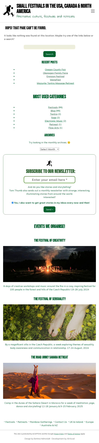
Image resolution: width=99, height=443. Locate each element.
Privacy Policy (59, 434)
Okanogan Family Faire (55, 73)
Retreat (53, 124)
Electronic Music (54, 120)
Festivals (53, 107)
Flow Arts (53, 127)
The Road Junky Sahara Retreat (49, 357)
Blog (53, 110)
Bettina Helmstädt (42, 438)
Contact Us (61, 421)
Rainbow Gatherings (41, 421)
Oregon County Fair (55, 69)
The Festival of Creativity (49, 240)
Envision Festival (55, 76)
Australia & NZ (49, 425)
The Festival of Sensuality (50, 299)
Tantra (53, 114)
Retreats (22, 421)
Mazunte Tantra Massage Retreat (55, 83)
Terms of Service (74, 434)
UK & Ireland (76, 421)
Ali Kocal (71, 438)
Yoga (53, 117)
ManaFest (55, 79)
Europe (90, 421)
